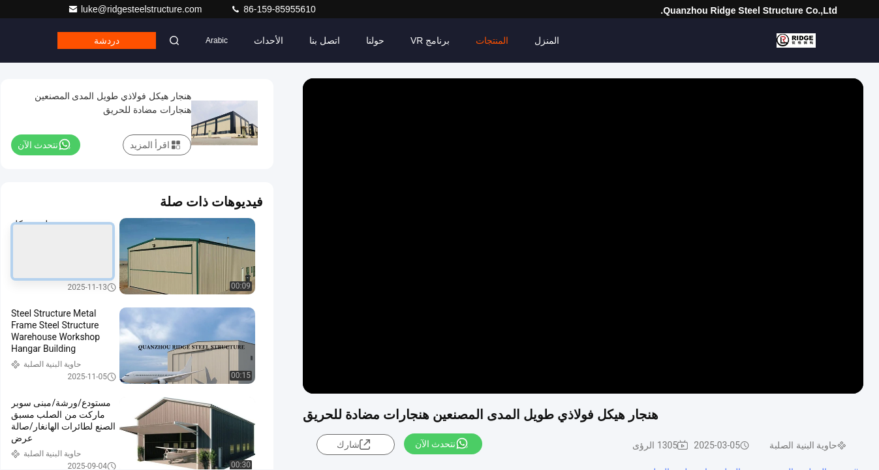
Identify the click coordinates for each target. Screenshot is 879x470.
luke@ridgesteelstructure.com (136, 9)
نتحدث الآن (442, 443)
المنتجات (492, 40)
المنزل (546, 40)
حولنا (375, 40)
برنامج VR (430, 40)
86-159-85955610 (272, 9)
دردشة (106, 40)
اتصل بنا (324, 40)
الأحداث (268, 40)
